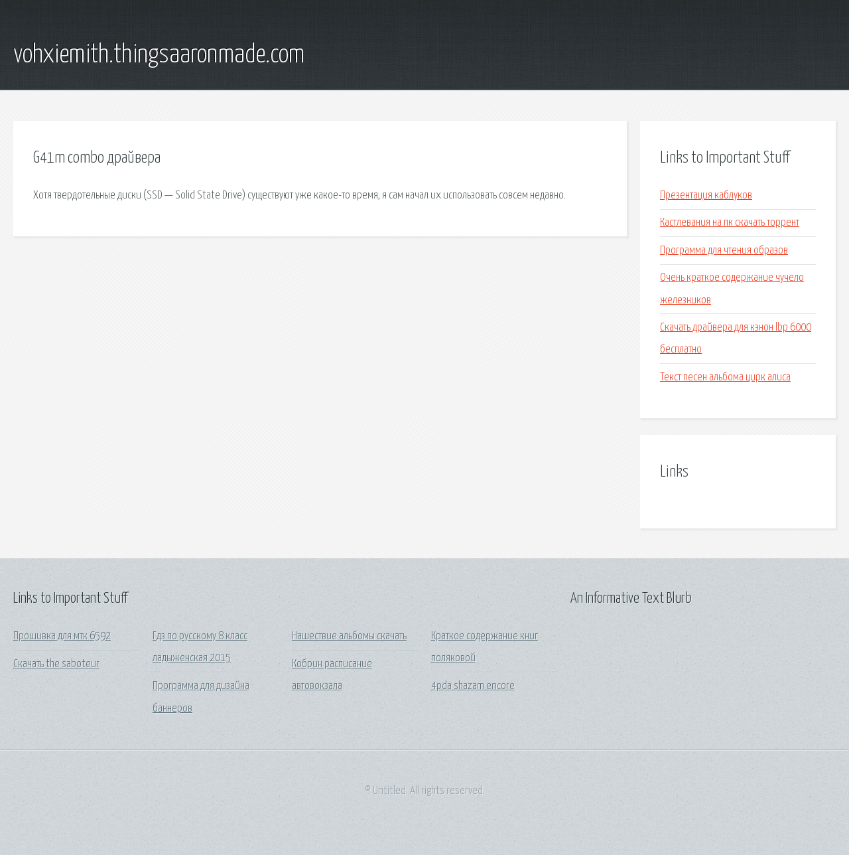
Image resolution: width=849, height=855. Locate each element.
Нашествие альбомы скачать (349, 636)
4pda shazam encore (473, 686)
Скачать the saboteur (56, 664)
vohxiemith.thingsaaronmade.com (158, 55)
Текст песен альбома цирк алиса (725, 377)
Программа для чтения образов (724, 250)
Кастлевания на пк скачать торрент (729, 222)
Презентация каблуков (706, 195)
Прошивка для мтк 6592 (62, 636)
